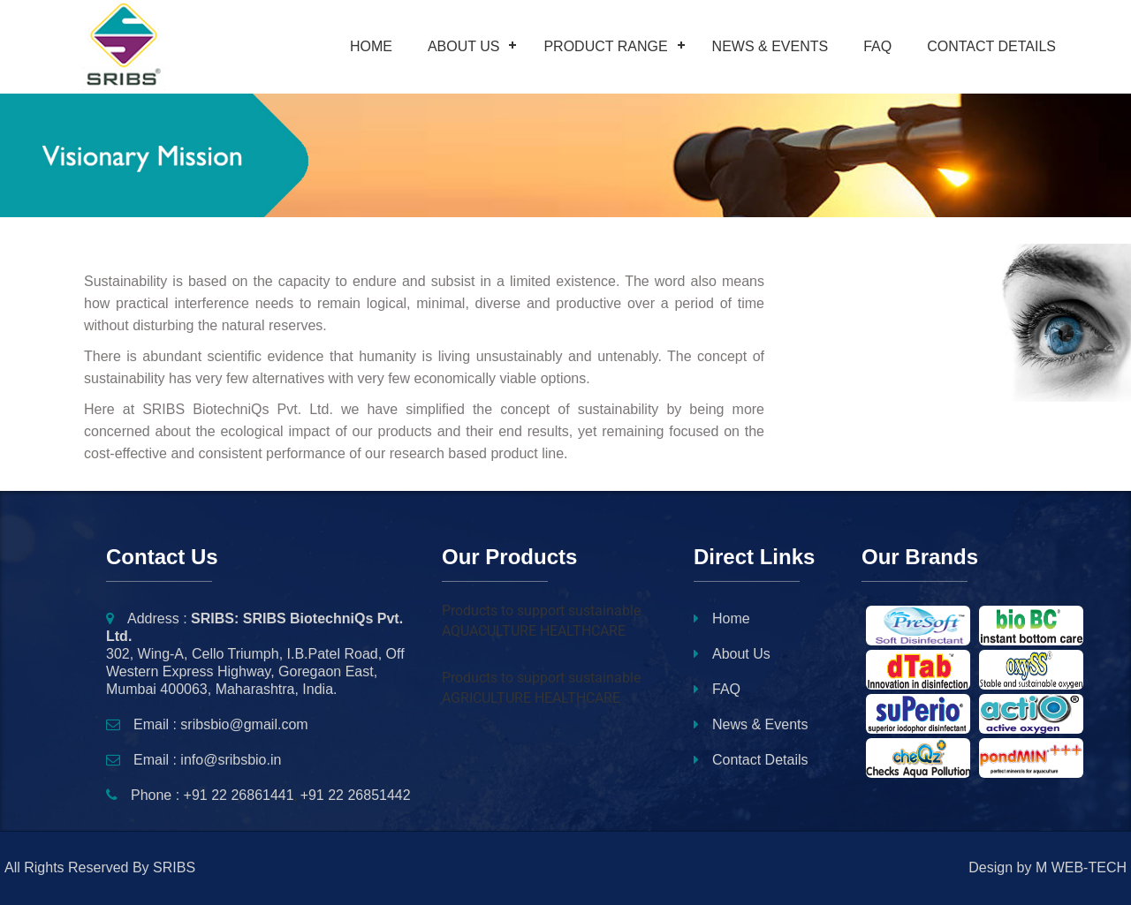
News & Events (770, 46)
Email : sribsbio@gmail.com (207, 724)
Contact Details (991, 46)
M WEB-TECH (1081, 867)
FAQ (877, 46)
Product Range (605, 46)
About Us (464, 46)
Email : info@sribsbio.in (193, 759)
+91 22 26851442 (355, 795)
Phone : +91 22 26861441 (200, 795)
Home (371, 46)
